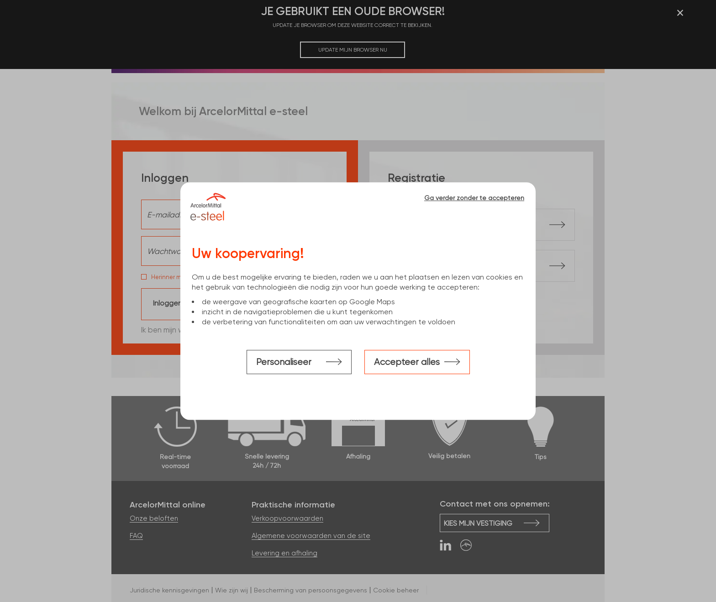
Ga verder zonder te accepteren (474, 197)
